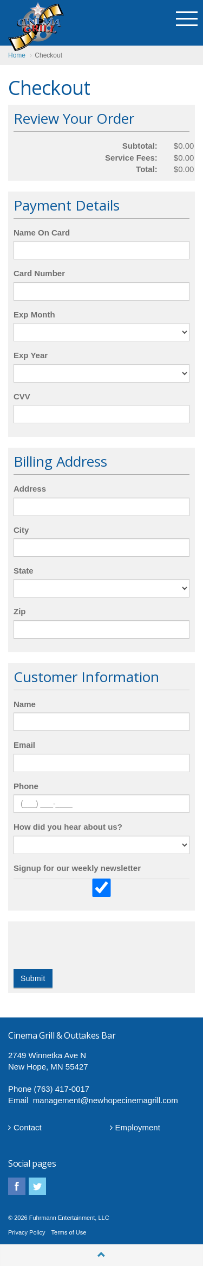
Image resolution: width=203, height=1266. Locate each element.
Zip (20, 611)
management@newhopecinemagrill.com (105, 1100)
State (24, 570)
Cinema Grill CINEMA (36, 26)
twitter (37, 1186)
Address (30, 488)
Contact (25, 1127)
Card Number (39, 273)
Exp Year (31, 355)
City (21, 530)
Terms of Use (69, 1232)
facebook (16, 1186)
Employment (135, 1127)
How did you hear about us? (68, 826)
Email (24, 744)
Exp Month (34, 314)
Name (25, 704)
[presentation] (96, 948)
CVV (22, 396)
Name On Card (42, 232)
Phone (26, 786)
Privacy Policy (26, 1232)
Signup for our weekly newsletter (77, 868)
